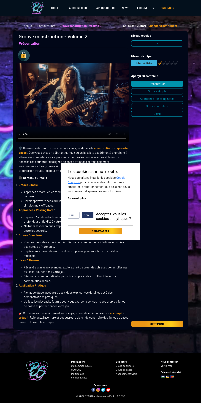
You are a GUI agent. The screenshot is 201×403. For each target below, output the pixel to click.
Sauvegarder (100, 231)
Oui (71, 215)
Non (86, 215)
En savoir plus (77, 198)
